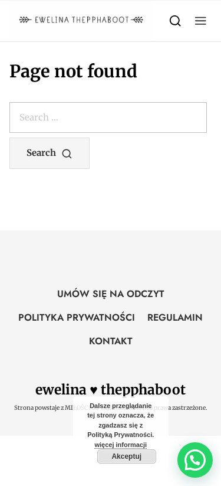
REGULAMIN (175, 317)
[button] (200, 21)
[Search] (175, 21)
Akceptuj (126, 456)
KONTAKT (111, 341)
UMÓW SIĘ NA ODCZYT (110, 294)
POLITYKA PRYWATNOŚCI (76, 317)
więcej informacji (120, 444)
